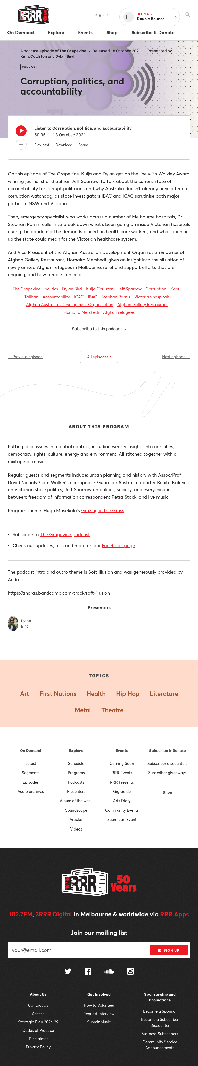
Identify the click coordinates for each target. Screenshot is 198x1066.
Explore (76, 750)
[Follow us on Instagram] (130, 972)
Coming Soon (122, 763)
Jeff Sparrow (130, 288)
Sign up (168, 950)
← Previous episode (25, 356)
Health (96, 693)
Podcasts (76, 782)
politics (51, 288)
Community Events (122, 810)
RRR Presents (122, 782)
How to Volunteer (99, 1005)
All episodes (99, 356)
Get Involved (99, 994)
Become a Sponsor (160, 1011)
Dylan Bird (65, 56)
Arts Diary (122, 800)
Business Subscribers (159, 1033)
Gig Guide (122, 791)
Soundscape (76, 810)
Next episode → (176, 356)
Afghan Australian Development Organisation (69, 304)
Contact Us (38, 1005)
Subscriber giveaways (167, 772)
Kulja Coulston (33, 56)
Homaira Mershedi (81, 312)
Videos (76, 829)
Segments (30, 772)
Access (38, 1013)
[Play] (21, 132)
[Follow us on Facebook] (88, 972)
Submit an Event (121, 819)
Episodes (31, 782)
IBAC (92, 296)
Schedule (76, 763)
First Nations (57, 693)
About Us (38, 994)
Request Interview (98, 1013)
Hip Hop (127, 693)
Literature (164, 693)
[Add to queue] (21, 144)
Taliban (31, 296)
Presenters (76, 791)
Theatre (112, 710)
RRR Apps (174, 914)
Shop (167, 792)
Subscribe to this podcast (99, 328)
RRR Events (122, 772)
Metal (83, 710)
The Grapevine (72, 51)
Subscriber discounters (167, 763)
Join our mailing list (99, 932)
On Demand (30, 750)
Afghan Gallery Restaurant (142, 304)
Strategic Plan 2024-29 (38, 1022)
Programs (76, 772)
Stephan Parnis (115, 296)
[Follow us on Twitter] (68, 971)
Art (24, 693)
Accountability (56, 296)
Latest (30, 763)
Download (64, 144)
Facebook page (118, 545)
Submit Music (99, 1022)
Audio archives (31, 791)
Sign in (101, 14)
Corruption (156, 288)
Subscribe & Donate (167, 750)
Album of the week (76, 800)
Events (122, 750)
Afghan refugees (119, 312)
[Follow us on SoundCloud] (109, 972)
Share (83, 144)
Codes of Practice (38, 1030)
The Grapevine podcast (65, 534)
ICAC (79, 296)
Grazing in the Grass (102, 510)
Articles (76, 819)
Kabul (176, 288)
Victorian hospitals (152, 296)
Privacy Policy (38, 1047)
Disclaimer (38, 1038)
